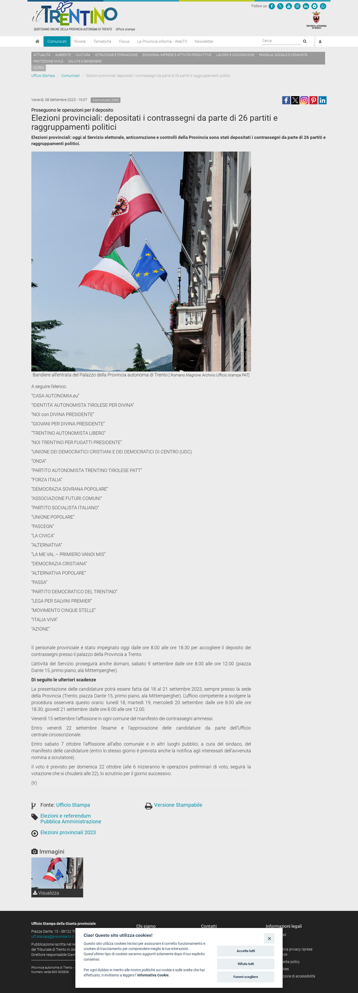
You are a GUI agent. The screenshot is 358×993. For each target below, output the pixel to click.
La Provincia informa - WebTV (162, 41)
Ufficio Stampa (43, 76)
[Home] (37, 41)
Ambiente (63, 55)
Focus (124, 41)
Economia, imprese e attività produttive (176, 55)
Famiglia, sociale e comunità (283, 55)
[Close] (269, 938)
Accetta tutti (246, 951)
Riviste (80, 41)
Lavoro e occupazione (235, 55)
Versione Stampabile (178, 805)
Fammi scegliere (245, 977)
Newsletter (204, 41)
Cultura (83, 55)
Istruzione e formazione (116, 55)
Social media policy (284, 962)
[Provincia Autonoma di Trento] (316, 20)
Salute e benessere (85, 61)
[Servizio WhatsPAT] (323, 6)
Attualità (41, 55)
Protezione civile (48, 61)
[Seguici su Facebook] (271, 6)
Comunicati (57, 41)
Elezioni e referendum (65, 816)
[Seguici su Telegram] (314, 6)
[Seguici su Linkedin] (306, 6)
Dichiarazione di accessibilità (292, 976)
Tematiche (102, 41)
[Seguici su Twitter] (280, 6)
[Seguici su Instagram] (297, 6)
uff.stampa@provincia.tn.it (52, 936)
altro (38, 68)
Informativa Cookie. (153, 975)
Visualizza (46, 893)
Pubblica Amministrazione (70, 821)
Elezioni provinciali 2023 (68, 832)
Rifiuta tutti (246, 964)
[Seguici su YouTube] (288, 6)
